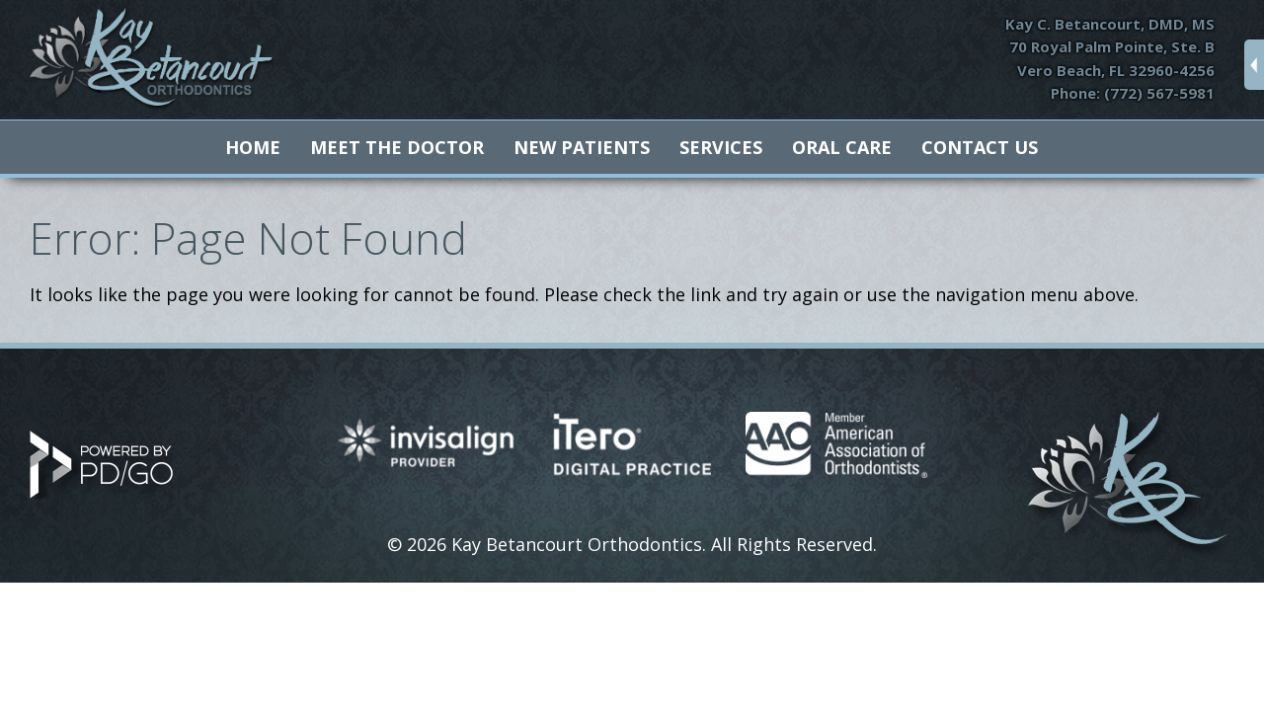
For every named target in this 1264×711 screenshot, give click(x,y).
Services (720, 147)
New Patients (582, 147)
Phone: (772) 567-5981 (1133, 93)
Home (252, 147)
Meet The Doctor (397, 147)
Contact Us (979, 147)
